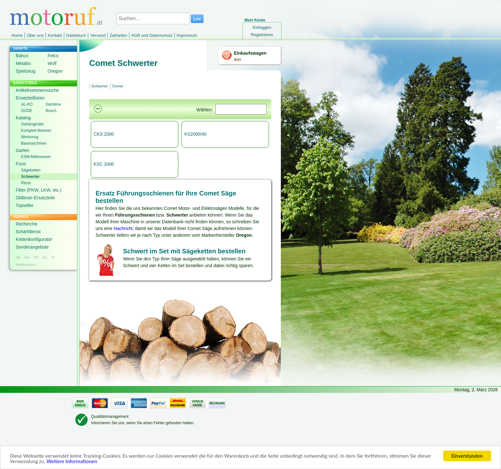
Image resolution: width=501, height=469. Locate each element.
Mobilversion (25, 264)
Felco (53, 55)
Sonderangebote (32, 247)
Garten (22, 150)
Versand (97, 35)
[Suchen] (240, 109)
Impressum (187, 35)
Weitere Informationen (72, 464)
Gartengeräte (32, 124)
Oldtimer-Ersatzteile (35, 197)
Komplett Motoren (36, 130)
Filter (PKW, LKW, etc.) (38, 190)
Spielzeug (25, 71)
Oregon (55, 71)
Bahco (22, 55)
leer (237, 59)
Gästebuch (76, 35)
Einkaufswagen (250, 53)
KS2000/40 (195, 134)
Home (17, 35)
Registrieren (262, 34)
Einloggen (262, 27)
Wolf (52, 63)
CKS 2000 (104, 134)
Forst (21, 163)
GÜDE (26, 110)
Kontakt (55, 35)
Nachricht (123, 228)
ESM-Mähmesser (36, 157)
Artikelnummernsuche (37, 90)
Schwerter (30, 176)
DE (18, 257)
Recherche (26, 224)
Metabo (23, 63)
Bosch (51, 110)
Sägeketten (31, 170)
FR (36, 257)
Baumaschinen (33, 143)
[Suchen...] (152, 18)
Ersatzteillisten (30, 97)
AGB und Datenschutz (152, 35)
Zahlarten (118, 35)
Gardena (53, 104)
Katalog (23, 117)
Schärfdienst (28, 231)
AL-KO (27, 104)
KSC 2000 (104, 164)
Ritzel (26, 183)
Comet (117, 86)
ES (44, 257)
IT (53, 257)
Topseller (25, 205)
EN (27, 257)
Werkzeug (29, 137)
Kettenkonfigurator (34, 239)
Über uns (35, 35)
